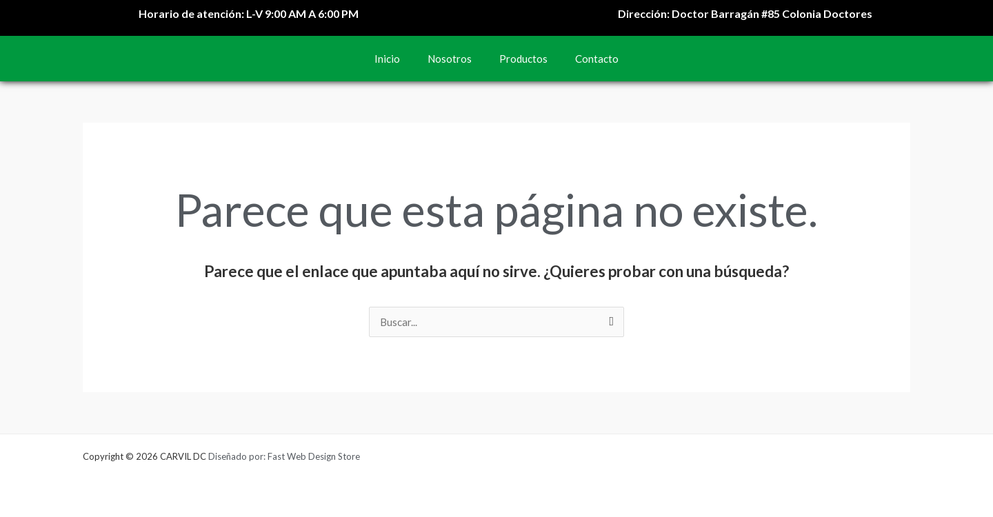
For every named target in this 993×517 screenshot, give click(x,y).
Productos (523, 58)
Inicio (387, 58)
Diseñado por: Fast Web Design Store (284, 456)
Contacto (597, 58)
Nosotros (450, 58)
